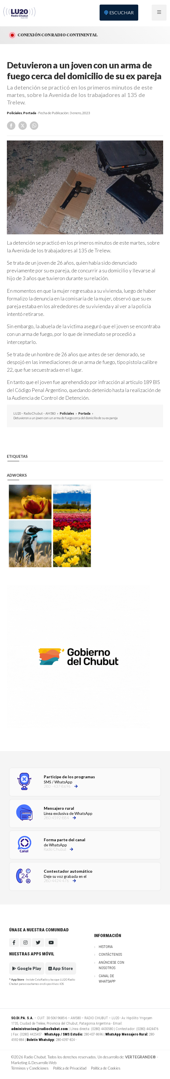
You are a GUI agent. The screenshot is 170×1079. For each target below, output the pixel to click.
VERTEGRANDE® (140, 1057)
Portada (29, 113)
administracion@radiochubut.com (39, 1029)
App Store (60, 968)
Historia (106, 947)
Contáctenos (110, 954)
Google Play (26, 968)
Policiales (14, 113)
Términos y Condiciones (30, 1068)
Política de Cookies (105, 1068)
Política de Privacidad (69, 1068)
